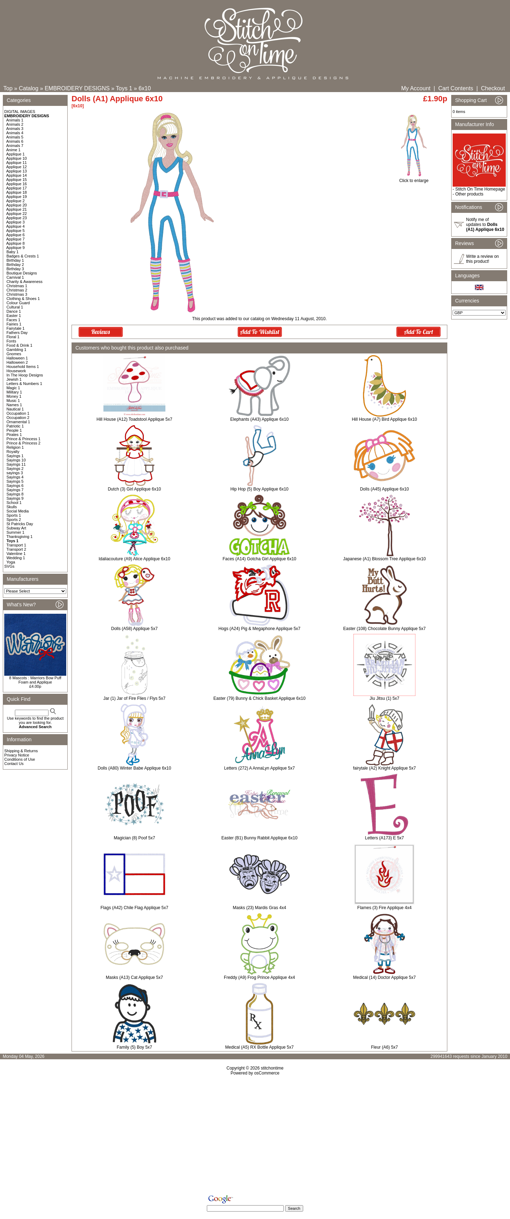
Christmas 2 (16, 290)
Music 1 (13, 400)
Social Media (17, 511)
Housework (16, 371)
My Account (416, 88)
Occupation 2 (17, 417)
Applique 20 (16, 205)
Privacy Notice (16, 755)
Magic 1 (13, 388)
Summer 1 (15, 532)
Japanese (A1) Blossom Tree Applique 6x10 (384, 558)
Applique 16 (16, 184)
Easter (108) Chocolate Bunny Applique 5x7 (384, 628)
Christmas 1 (16, 286)
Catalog (28, 88)
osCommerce (266, 1073)
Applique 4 (15, 226)
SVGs (9, 566)
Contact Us (13, 763)
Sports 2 (13, 519)
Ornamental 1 (18, 422)
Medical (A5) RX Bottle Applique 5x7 (259, 1047)
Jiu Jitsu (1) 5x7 (384, 698)
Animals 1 (14, 120)
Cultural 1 (14, 307)
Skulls (11, 507)
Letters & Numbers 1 (24, 383)
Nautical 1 (15, 409)
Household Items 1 (22, 366)
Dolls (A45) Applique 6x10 (384, 489)
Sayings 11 (16, 464)
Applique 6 (15, 235)
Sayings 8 (14, 494)
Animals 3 (14, 128)
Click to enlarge (414, 178)
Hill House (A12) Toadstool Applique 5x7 (134, 419)
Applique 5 (15, 230)
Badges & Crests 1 (22, 256)
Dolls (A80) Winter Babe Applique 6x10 (134, 768)
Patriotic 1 (15, 426)
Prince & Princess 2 (23, 443)
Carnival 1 (15, 277)
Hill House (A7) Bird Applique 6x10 (384, 419)
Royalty (12, 451)
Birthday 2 (15, 264)
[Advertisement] (255, 1136)
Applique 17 (16, 188)
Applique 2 (15, 201)
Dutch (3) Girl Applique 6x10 (134, 489)
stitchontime (272, 1068)
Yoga (10, 562)
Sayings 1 (14, 456)
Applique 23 (16, 218)
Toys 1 (124, 88)
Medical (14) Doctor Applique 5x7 (384, 977)
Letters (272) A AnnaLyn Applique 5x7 (259, 768)
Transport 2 (16, 549)
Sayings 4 (14, 477)
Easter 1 (13, 315)
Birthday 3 (15, 269)
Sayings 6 (14, 485)
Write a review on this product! (482, 259)
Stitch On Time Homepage (480, 189)
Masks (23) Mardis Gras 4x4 (259, 907)
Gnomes (13, 354)
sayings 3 (14, 473)
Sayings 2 (14, 468)
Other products (469, 194)
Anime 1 (13, 150)
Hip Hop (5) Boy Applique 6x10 (259, 489)
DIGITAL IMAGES (19, 111)
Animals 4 (14, 133)
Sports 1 (13, 515)
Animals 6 (14, 141)
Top (8, 88)
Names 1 (14, 405)
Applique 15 (16, 179)
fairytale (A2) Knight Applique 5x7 (384, 768)
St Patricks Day (19, 524)
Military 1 (14, 392)
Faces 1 (13, 320)
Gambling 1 (16, 349)
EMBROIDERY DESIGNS (77, 88)
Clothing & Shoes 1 (23, 298)
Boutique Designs (21, 273)
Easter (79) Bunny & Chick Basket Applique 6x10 (259, 698)
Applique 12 (16, 167)
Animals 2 (14, 124)
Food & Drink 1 (19, 345)
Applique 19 (16, 196)
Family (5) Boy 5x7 (134, 1047)
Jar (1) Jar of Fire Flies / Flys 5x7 (134, 698)
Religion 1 (15, 447)
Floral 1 (12, 337)
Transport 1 (16, 545)
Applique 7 (15, 239)
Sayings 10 (16, 460)
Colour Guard (18, 303)
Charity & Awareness (24, 281)
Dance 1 (13, 311)
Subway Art (16, 528)
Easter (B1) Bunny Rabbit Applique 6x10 (259, 837)
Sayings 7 (14, 490)
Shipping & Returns (21, 751)
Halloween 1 (17, 358)
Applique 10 (16, 158)
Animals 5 (14, 137)
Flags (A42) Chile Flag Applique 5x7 (134, 907)
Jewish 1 (14, 379)
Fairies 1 (13, 324)
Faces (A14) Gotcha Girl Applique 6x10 (259, 558)
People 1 (14, 430)
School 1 (14, 502)
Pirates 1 (14, 434)
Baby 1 (12, 252)
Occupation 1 (17, 413)
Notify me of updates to (485, 224)
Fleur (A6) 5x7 (384, 1047)
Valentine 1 (16, 553)
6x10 (144, 88)
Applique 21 (16, 209)
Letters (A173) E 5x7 (384, 837)
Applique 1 (15, 154)
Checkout (493, 88)
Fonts (11, 341)
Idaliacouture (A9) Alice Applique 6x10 (134, 558)
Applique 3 (15, 222)
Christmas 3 (16, 294)
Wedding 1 (15, 558)
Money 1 (13, 396)
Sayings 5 (14, 481)
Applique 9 (15, 247)
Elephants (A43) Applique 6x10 (259, 419)
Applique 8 (15, 243)
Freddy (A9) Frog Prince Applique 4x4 (259, 977)
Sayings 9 (14, 498)
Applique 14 (16, 175)
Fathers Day (17, 332)
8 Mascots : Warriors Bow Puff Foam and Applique (35, 680)
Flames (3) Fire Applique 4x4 (384, 907)
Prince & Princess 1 (23, 439)
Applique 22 (16, 213)
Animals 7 (14, 145)
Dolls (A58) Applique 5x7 (134, 628)
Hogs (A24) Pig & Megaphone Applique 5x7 (260, 628)
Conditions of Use (19, 759)
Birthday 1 (15, 260)
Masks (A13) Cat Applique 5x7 (134, 977)
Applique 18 (16, 192)
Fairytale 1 (15, 328)
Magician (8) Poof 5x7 (134, 837)
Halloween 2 (17, 362)
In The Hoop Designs (24, 375)
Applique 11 (16, 162)
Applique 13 (16, 171)
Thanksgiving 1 (19, 536)
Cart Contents (455, 88)
